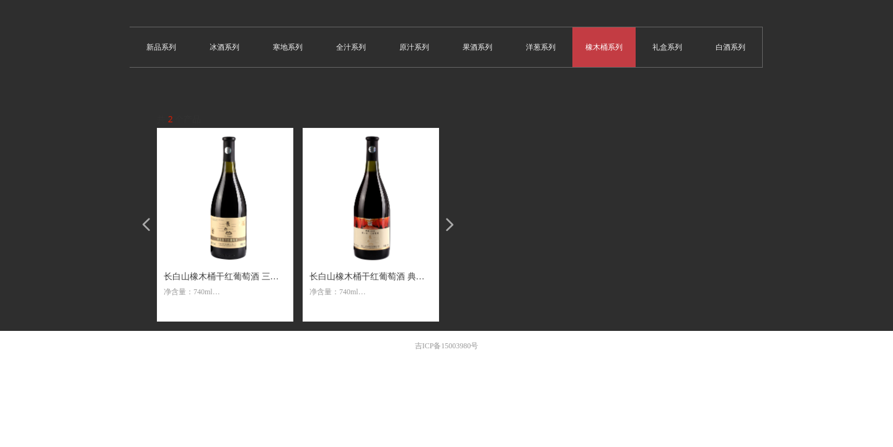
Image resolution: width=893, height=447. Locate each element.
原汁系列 (414, 47)
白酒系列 (730, 47)
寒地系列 (288, 47)
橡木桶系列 (604, 47)
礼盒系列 (667, 47)
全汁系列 (351, 47)
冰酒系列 (224, 47)
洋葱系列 (541, 47)
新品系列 (161, 47)
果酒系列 (477, 47)
